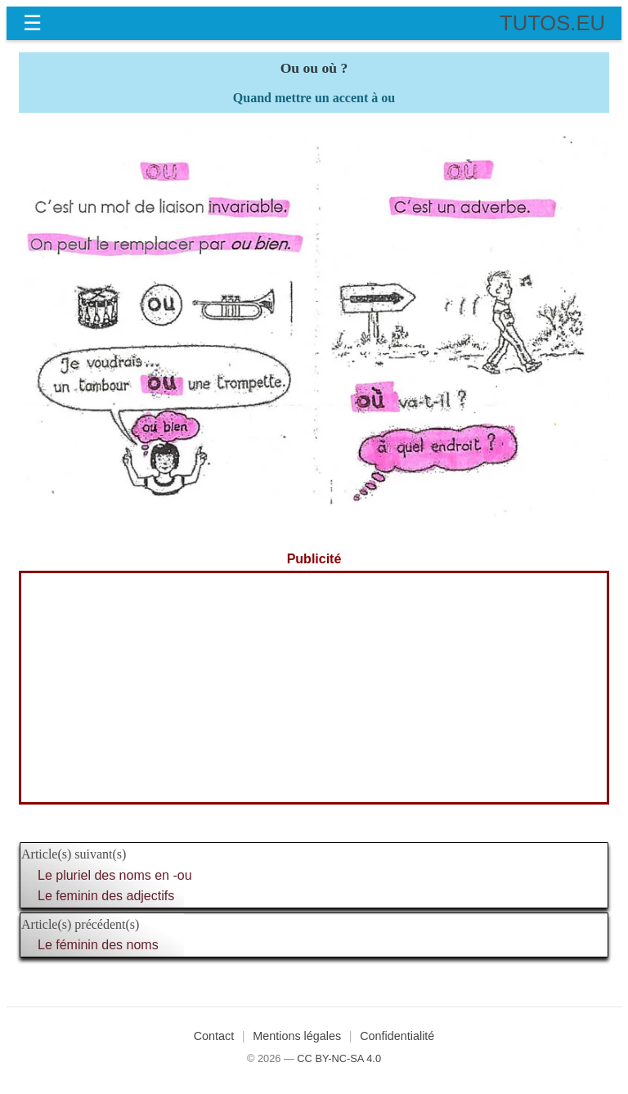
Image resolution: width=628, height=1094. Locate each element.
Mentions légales (297, 1035)
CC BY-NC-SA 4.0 (339, 1058)
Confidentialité (397, 1035)
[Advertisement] (314, 687)
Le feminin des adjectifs (106, 896)
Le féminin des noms (98, 945)
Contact (214, 1035)
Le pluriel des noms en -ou (115, 875)
